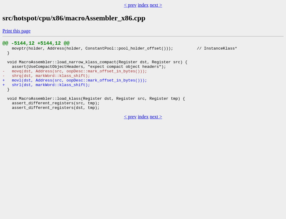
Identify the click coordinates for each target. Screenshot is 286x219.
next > (156, 5)
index (143, 5)
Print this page (16, 30)
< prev (130, 5)
